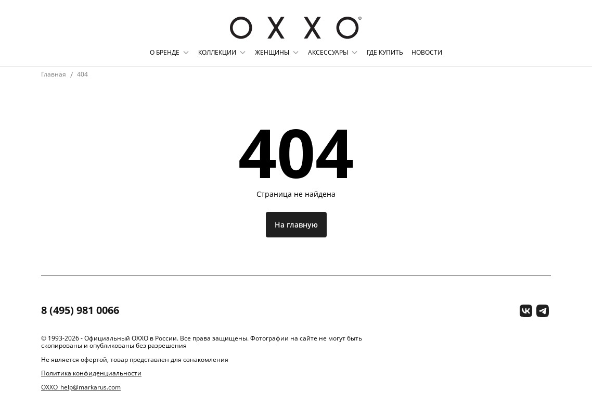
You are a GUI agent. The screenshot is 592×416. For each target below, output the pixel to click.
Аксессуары (328, 52)
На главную (296, 225)
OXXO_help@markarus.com (81, 387)
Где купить (385, 52)
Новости (426, 52)
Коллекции (217, 52)
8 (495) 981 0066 (80, 311)
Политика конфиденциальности (91, 373)
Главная (53, 74)
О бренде (164, 52)
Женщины (272, 52)
